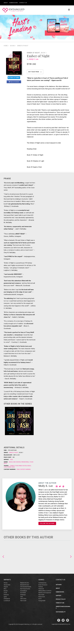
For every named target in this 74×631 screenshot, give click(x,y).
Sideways (23, 594)
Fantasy (40, 586)
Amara (5, 582)
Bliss (5, 588)
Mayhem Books (24, 582)
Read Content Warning (24, 469)
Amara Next (7, 585)
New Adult (41, 594)
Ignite (5, 596)
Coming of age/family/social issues (20, 465)
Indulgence (7, 598)
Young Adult (41, 600)
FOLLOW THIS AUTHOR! (47, 523)
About (6, 2)
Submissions (13, 2)
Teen (11, 459)
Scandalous (23, 590)
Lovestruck (7, 600)
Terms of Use (60, 603)
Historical (41, 588)
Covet (5, 592)
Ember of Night (22, 45)
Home (6, 45)
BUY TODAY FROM (35, 71)
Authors (58, 584)
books (13, 45)
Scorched (23, 592)
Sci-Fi (40, 598)
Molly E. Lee (34, 59)
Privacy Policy (61, 599)
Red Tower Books (25, 588)
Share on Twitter (13, 77)
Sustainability (61, 612)
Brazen (6, 590)
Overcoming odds (9, 467)
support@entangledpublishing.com (61, 624)
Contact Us (23, 2)
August (6, 586)
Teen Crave (23, 598)
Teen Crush (23, 600)
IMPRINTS (7, 580)
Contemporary (42, 582)
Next (71, 556)
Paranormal (25, 462)
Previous (3, 556)
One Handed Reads (25, 586)
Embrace (6, 594)
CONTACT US (60, 580)
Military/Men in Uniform (44, 590)
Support (58, 595)
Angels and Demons (15, 462)
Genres (41, 580)
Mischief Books (24, 585)
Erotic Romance (42, 585)
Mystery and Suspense (44, 592)
